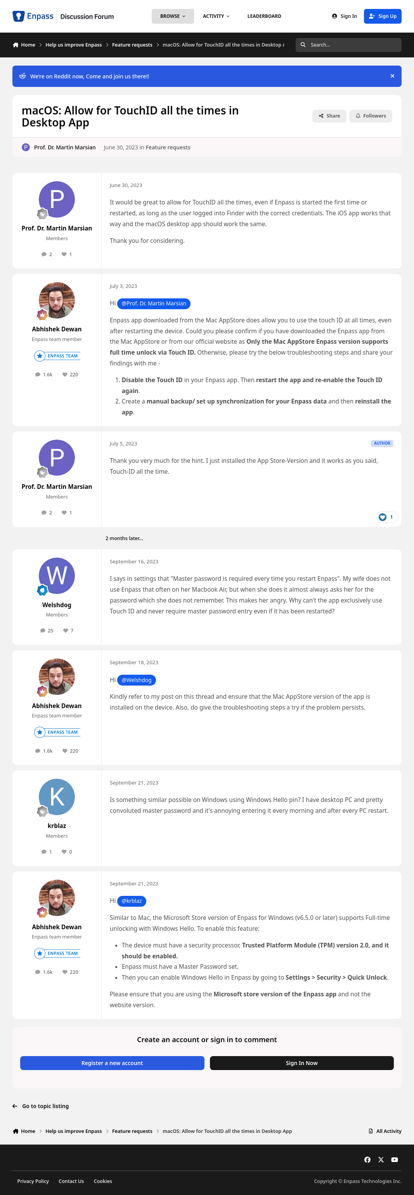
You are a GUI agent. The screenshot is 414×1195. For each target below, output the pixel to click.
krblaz (57, 826)
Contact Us (71, 1181)
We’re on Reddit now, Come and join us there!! (84, 76)
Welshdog (56, 605)
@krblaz (131, 900)
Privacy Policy (33, 1181)
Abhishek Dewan (57, 329)
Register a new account (112, 1063)
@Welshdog (136, 680)
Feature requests (168, 147)
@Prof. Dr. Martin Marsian (153, 303)
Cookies (103, 1181)
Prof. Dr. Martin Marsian (65, 147)
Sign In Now (302, 1063)
